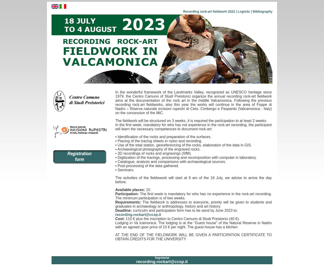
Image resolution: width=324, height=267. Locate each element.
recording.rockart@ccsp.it (138, 215)
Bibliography (262, 11)
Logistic (244, 11)
